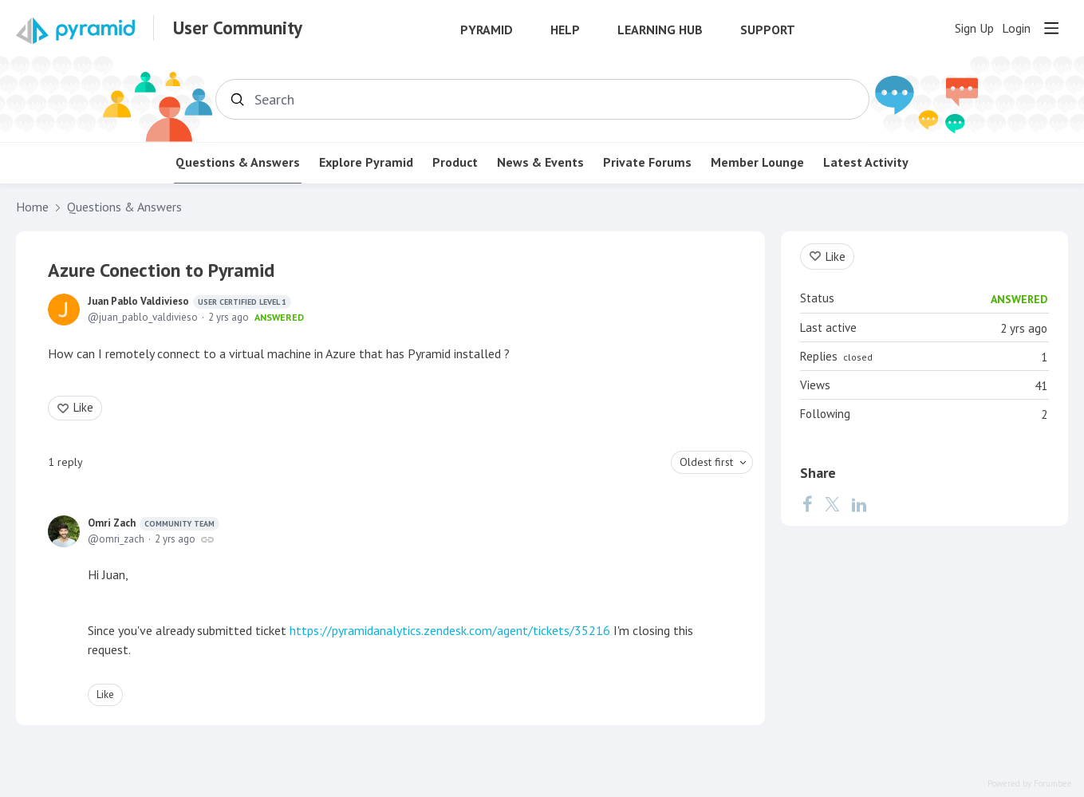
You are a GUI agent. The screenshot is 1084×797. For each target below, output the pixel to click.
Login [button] (1016, 28)
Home (32, 207)
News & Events (540, 162)
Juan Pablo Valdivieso (189, 301)
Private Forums (647, 162)
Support (767, 29)
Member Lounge (757, 162)
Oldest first (706, 462)
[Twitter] (832, 504)
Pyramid (486, 29)
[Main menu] (1051, 28)
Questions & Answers (237, 162)
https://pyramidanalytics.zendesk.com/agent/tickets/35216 (450, 630)
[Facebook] (807, 504)
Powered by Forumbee (1029, 784)
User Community (237, 28)
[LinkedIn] (859, 504)
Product (455, 162)
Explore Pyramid (366, 162)
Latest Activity (866, 162)
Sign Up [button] (974, 28)
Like (83, 407)
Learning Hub (660, 29)
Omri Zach (153, 523)
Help (565, 29)
